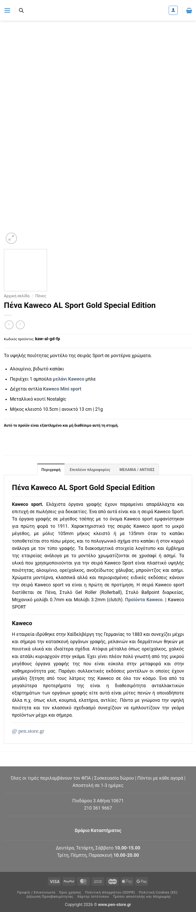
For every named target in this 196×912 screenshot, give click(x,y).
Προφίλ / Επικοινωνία (36, 892)
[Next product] (9, 324)
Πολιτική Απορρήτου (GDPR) (110, 892)
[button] (7, 10)
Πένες (40, 296)
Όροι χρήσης (70, 892)
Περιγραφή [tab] (50, 470)
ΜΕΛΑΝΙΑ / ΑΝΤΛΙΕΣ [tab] (137, 470)
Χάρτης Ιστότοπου (93, 896)
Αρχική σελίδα (17, 296)
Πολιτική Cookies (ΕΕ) (158, 892)
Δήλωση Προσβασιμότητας (50, 896)
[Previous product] (20, 324)
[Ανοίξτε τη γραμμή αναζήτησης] (21, 10)
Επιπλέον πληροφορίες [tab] (89, 470)
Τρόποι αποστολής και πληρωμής (142, 896)
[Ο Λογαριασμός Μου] (173, 10)
